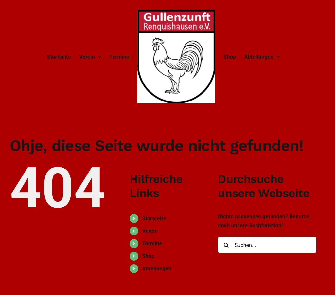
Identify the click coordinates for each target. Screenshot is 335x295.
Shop (148, 256)
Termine (152, 243)
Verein (150, 231)
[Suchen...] (267, 245)
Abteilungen (156, 269)
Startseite (154, 218)
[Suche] (226, 245)
